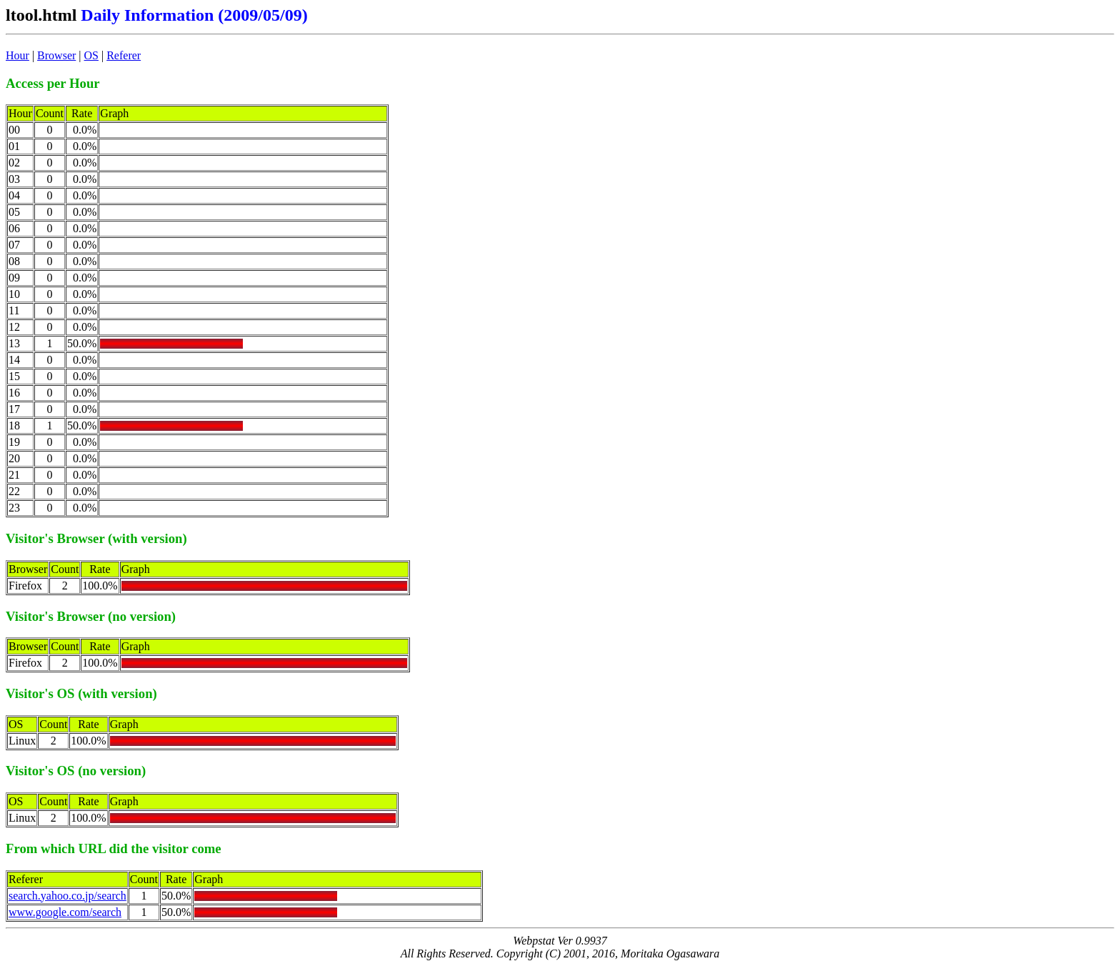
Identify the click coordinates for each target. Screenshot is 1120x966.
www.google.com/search (65, 912)
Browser (56, 55)
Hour (17, 55)
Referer (123, 55)
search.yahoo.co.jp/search (67, 896)
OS (91, 55)
